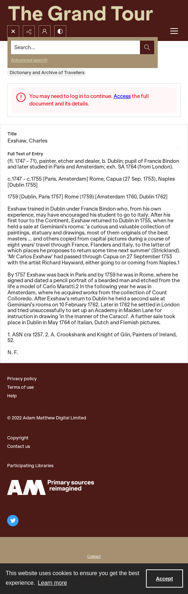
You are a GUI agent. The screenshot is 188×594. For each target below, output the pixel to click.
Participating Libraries (30, 465)
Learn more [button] (52, 583)
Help (12, 395)
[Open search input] (13, 31)
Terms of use (20, 387)
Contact (93, 556)
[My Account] (44, 31)
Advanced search (29, 60)
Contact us (18, 446)
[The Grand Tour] (94, 13)
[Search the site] (75, 47)
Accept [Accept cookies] (164, 579)
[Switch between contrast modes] (60, 31)
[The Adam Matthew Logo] (50, 487)
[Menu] (174, 31)
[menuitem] (94, 555)
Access (122, 96)
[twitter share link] (13, 520)
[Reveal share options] (29, 31)
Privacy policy (22, 378)
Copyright (17, 437)
